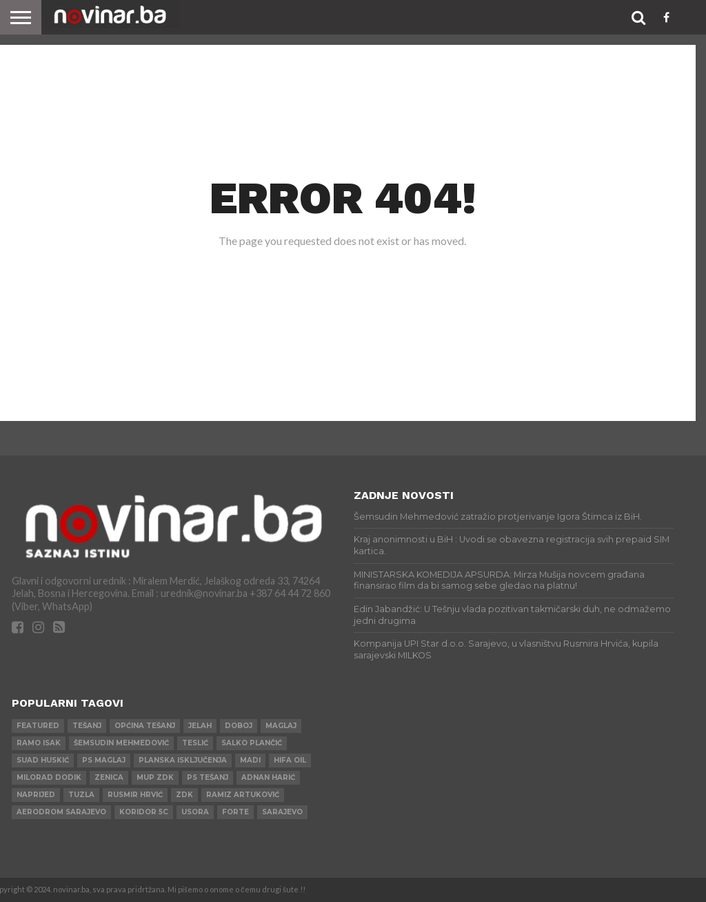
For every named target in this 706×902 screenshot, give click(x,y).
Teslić (195, 742)
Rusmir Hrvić (135, 794)
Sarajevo (282, 811)
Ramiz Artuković (242, 794)
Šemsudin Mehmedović (121, 742)
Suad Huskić (43, 760)
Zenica (108, 777)
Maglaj (280, 725)
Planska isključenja (183, 760)
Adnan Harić (268, 777)
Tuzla (81, 794)
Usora (195, 811)
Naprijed (36, 794)
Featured (38, 725)
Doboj (238, 725)
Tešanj (86, 725)
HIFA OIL (290, 760)
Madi (250, 760)
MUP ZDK (155, 777)
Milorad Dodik (49, 777)
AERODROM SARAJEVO (61, 811)
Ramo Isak (39, 742)
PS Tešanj (207, 777)
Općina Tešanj (144, 725)
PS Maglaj (103, 760)
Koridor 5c (143, 811)
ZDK (184, 794)
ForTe (235, 811)
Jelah (200, 725)
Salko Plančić (251, 742)
